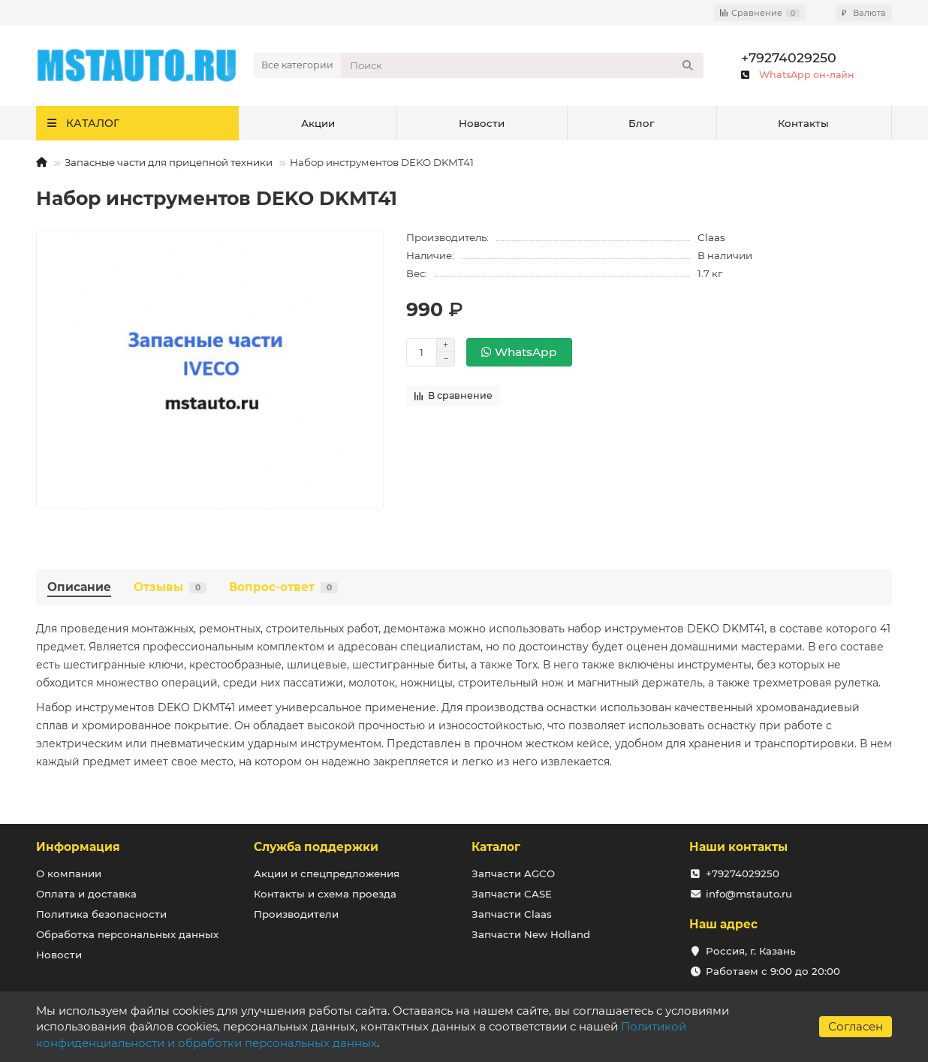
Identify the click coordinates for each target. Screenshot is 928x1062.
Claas (711, 237)
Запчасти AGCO (513, 873)
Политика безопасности (101, 914)
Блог (641, 123)
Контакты (803, 123)
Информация (78, 847)
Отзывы (170, 587)
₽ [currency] (864, 13)
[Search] (522, 65)
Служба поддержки (316, 847)
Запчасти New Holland (531, 934)
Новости (482, 123)
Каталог (496, 847)
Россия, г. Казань (751, 951)
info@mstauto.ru (749, 894)
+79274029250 (788, 57)
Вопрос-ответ (283, 587)
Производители (296, 914)
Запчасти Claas (512, 914)
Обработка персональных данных (127, 934)
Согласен (855, 1026)
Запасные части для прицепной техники (169, 162)
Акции (318, 123)
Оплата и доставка (86, 894)
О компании (68, 873)
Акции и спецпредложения (326, 873)
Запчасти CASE (512, 894)
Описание (79, 587)
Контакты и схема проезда (325, 894)
